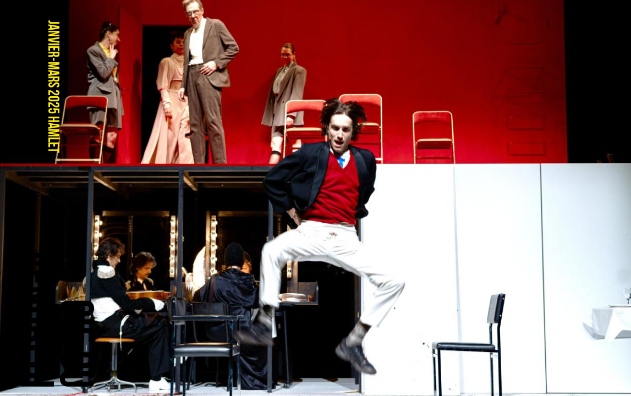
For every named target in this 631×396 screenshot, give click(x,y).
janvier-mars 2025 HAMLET (53, 86)
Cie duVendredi (56, 318)
